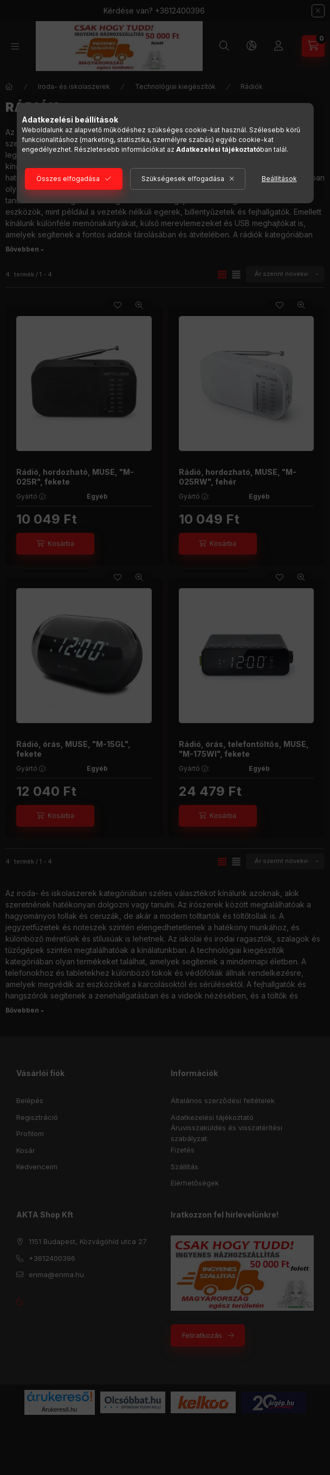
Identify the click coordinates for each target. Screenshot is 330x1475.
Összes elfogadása (68, 179)
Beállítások (279, 179)
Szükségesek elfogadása (182, 179)
